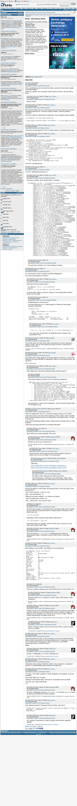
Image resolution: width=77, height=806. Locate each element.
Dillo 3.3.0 (4, 17)
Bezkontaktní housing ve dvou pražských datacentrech (11, 238)
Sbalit (34, 85)
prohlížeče (28, 15)
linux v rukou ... (29, 23)
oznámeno (6, 95)
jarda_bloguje (52, 376)
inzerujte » (20, 15)
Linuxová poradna (41, 12)
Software (18, 8)
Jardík (36, 376)
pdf (16, 84)
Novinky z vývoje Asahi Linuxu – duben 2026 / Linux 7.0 (10, 34)
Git (2, 28)
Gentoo (61, 372)
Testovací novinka (7, 249)
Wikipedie (16, 20)
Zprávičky (4, 12)
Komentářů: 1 (13, 31)
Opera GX (3, 97)
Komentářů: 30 (5, 232)
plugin (64, 14)
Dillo (12, 20)
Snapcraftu (6, 99)
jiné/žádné (4, 226)
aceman (37, 172)
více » (4, 127)
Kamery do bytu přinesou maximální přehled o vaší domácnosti (12, 247)
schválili (19, 112)
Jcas (36, 22)
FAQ (8, 8)
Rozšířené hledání (64, 5)
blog (15, 135)
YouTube (20, 135)
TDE (3, 220)
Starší (17, 190)
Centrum (7, 190)
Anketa (3, 192)
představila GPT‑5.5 (10, 70)
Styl (2, 10)
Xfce (3, 223)
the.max (37, 361)
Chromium (49, 14)
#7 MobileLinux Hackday (8, 166)
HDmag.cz (18, 1)
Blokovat (42, 85)
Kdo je (58, 8)
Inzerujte (41, 4)
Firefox (41, 14)
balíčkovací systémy (34, 14)
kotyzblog (53, 464)
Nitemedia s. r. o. (34, 767)
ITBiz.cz (11, 1)
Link (38, 85)
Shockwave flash (51, 12)
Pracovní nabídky (6, 15)
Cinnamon (4, 201)
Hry (49, 8)
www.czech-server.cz (16, 767)
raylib (2, 56)
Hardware (12, 8)
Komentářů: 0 (13, 50)
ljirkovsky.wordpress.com (49, 664)
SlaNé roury (53, 655)
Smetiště (51, 361)
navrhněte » (20, 192)
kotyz (38, 464)
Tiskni (26, 763)
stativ (38, 655)
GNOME (4, 208)
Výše (40, 99)
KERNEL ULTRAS (29, 372)
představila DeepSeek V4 (13, 71)
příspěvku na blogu (6, 161)
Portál (66, 8)
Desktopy (44, 8)
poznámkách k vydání (16, 138)
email (11, 135)
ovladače (55, 14)
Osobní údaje (72, 767)
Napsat (13, 190)
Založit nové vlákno (31, 761)
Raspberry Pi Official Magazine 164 (12, 83)
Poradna (3, 8)
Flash (45, 14)
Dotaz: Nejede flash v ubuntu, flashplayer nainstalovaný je (48, 492)
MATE (3, 217)
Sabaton (43, 372)
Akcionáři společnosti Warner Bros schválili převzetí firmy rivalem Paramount (11, 106)
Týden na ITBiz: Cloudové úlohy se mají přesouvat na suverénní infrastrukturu (12, 242)
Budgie (3, 198)
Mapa (75, 8)
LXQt (3, 214)
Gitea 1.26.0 (4, 151)
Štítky (26, 14)
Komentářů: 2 (13, 148)
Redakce (52, 767)
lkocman (3, 188)
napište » (20, 12)
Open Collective (11, 46)
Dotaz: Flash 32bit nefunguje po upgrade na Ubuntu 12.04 (48, 495)
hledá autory (26, 4)
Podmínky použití (63, 767)
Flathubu (19, 98)
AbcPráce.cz (25, 1)
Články (23, 8)
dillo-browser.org (15, 27)
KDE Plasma (5, 211)
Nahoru (40, 761)
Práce (70, 8)
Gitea (4, 158)
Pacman (60, 14)
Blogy (34, 8)
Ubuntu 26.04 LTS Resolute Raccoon (11, 132)
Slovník (53, 8)
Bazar (62, 8)
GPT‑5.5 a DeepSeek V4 (8, 65)
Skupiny (39, 8)
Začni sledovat (35, 76)
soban (52, 436)
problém (68, 14)
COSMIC (4, 204)
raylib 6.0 (3, 52)
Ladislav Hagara (5, 31)
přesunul (14, 26)
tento (32, 662)
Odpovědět (28, 27)
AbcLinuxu (6, 236)
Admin (34, 27)
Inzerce (57, 767)
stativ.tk (57, 664)
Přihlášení (66, 10)
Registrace (73, 10)
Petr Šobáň (38, 436)
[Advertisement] (45, 71)
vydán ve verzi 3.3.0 (6, 22)
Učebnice (29, 8)
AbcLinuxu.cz (4, 1)
